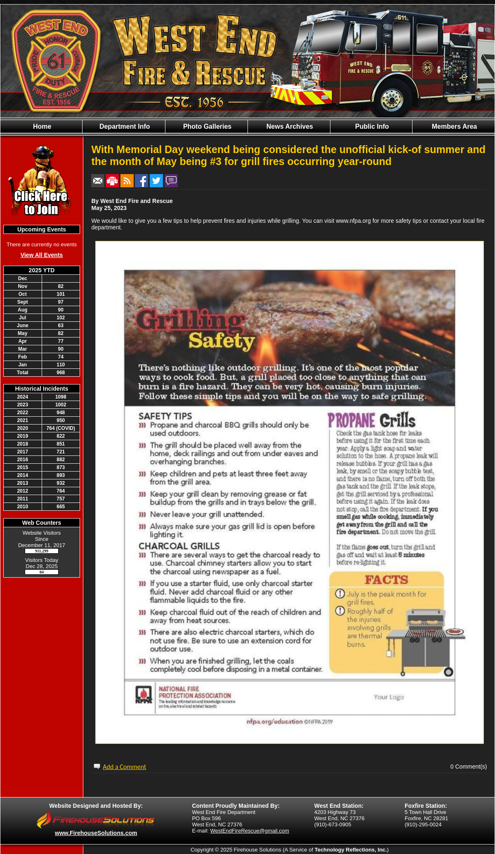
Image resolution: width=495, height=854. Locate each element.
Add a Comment (124, 767)
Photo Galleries (206, 126)
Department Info (123, 126)
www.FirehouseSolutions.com (96, 833)
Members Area (453, 126)
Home (41, 126)
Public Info (371, 126)
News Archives (288, 126)
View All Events (42, 255)
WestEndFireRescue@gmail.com (249, 831)
